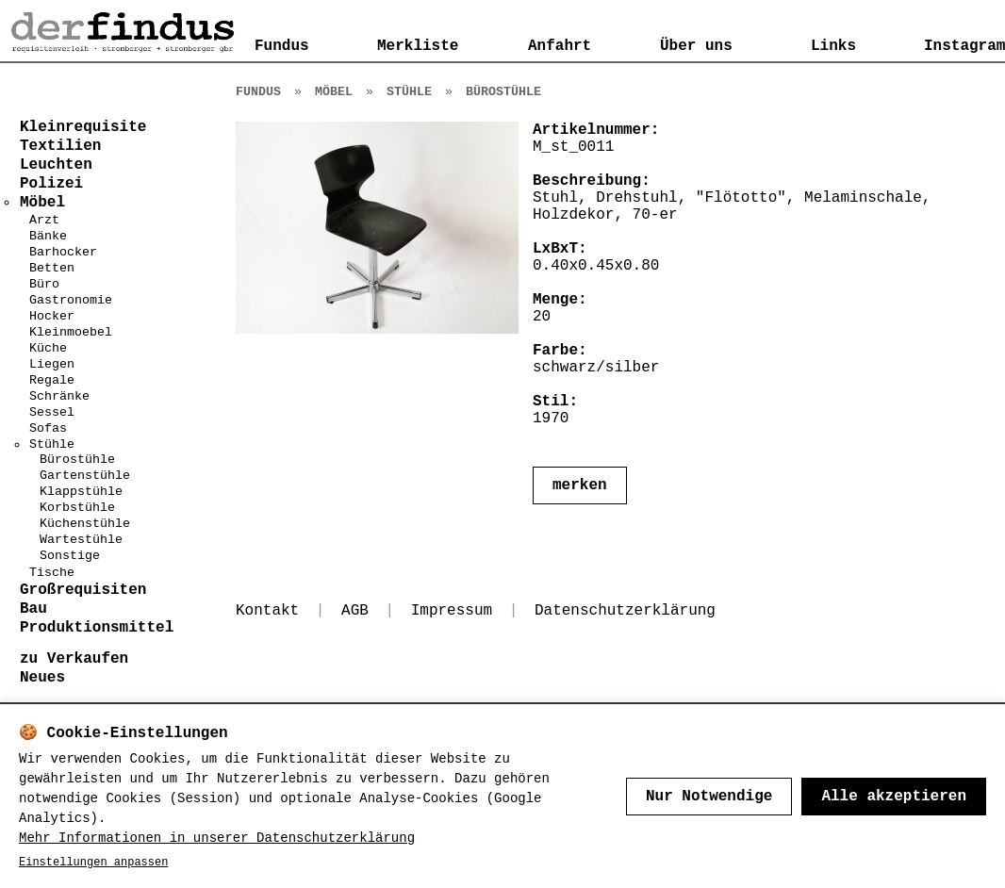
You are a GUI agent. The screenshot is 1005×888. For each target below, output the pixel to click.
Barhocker (63, 252)
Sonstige (70, 556)
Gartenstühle (85, 476)
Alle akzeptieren (893, 796)
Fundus (282, 46)
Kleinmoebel (70, 332)
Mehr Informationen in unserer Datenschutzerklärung (217, 838)
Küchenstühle (85, 524)
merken (579, 485)
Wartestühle (81, 540)
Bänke (48, 236)
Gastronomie (70, 300)
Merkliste (417, 46)
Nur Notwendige (709, 796)
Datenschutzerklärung (625, 610)
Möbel (334, 92)
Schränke (59, 396)
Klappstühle (81, 492)
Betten (51, 268)
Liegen (51, 364)
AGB (355, 610)
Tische (51, 573)
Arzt (44, 220)
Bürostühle (77, 459)
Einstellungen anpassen (93, 862)
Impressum (451, 610)
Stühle (51, 444)
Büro (44, 284)
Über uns (696, 46)
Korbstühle (77, 508)
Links (833, 46)
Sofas (48, 428)
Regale (51, 380)
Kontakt (267, 610)
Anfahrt (559, 46)
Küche (48, 348)
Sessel (51, 412)
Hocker (51, 316)
